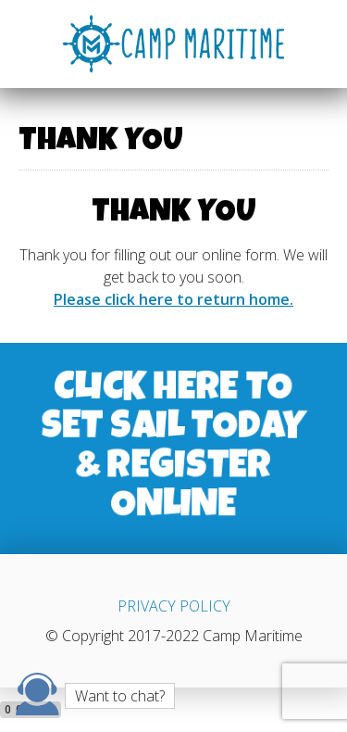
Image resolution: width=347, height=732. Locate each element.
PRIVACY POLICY (174, 606)
